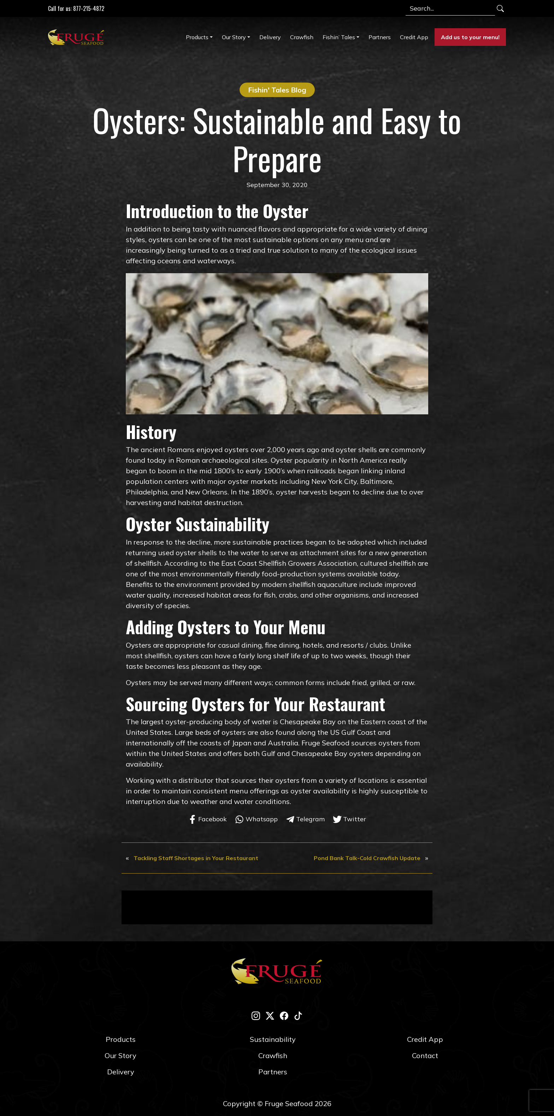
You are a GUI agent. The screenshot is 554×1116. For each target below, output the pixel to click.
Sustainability (273, 1039)
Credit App (414, 37)
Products (197, 37)
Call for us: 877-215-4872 (76, 8)
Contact (425, 1055)
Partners (380, 37)
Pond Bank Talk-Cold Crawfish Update (367, 858)
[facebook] (284, 1015)
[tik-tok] (298, 1015)
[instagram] (256, 1015)
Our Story (234, 37)
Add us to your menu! (470, 37)
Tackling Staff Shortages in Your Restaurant (196, 858)
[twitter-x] (270, 1015)
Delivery (270, 37)
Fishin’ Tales (339, 37)
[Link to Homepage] (77, 37)
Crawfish (301, 37)
